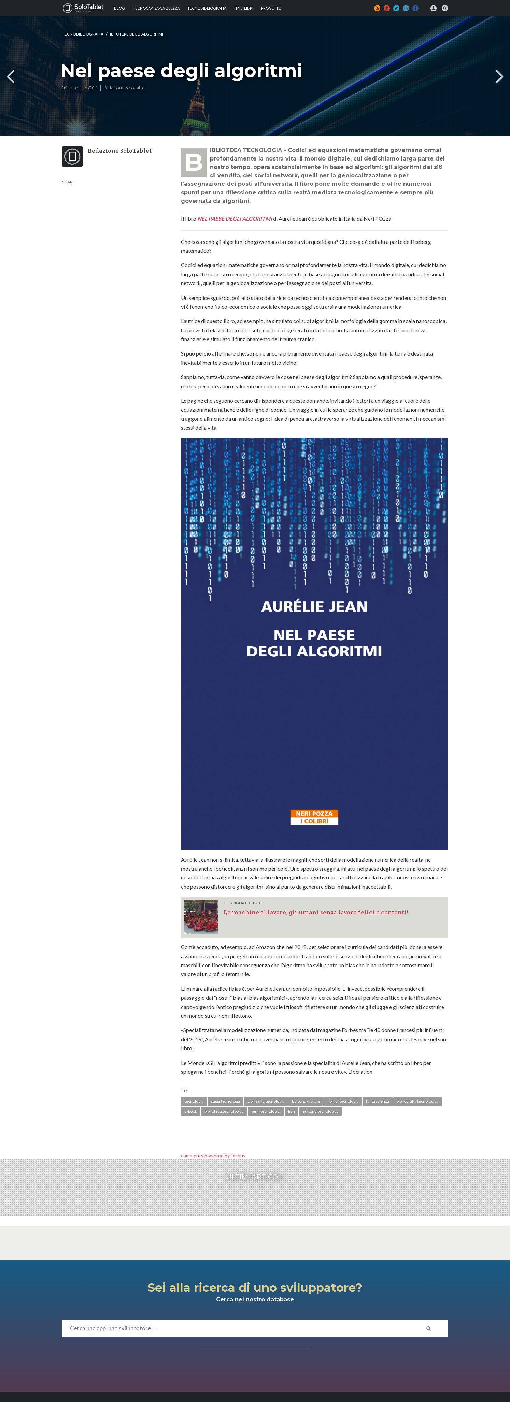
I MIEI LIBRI (243, 8)
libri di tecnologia (343, 1101)
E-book (190, 1111)
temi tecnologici (266, 1111)
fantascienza (377, 1101)
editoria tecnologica (320, 1111)
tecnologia (193, 1101)
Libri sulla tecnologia (265, 1101)
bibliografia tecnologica (417, 1101)
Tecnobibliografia (206, 8)
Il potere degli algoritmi (136, 34)
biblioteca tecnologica (224, 1111)
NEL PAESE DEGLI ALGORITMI (234, 218)
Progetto (271, 8)
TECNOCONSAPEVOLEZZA (156, 8)
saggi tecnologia (225, 1101)
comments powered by (213, 1155)
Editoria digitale (306, 1101)
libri (291, 1111)
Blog (119, 8)
